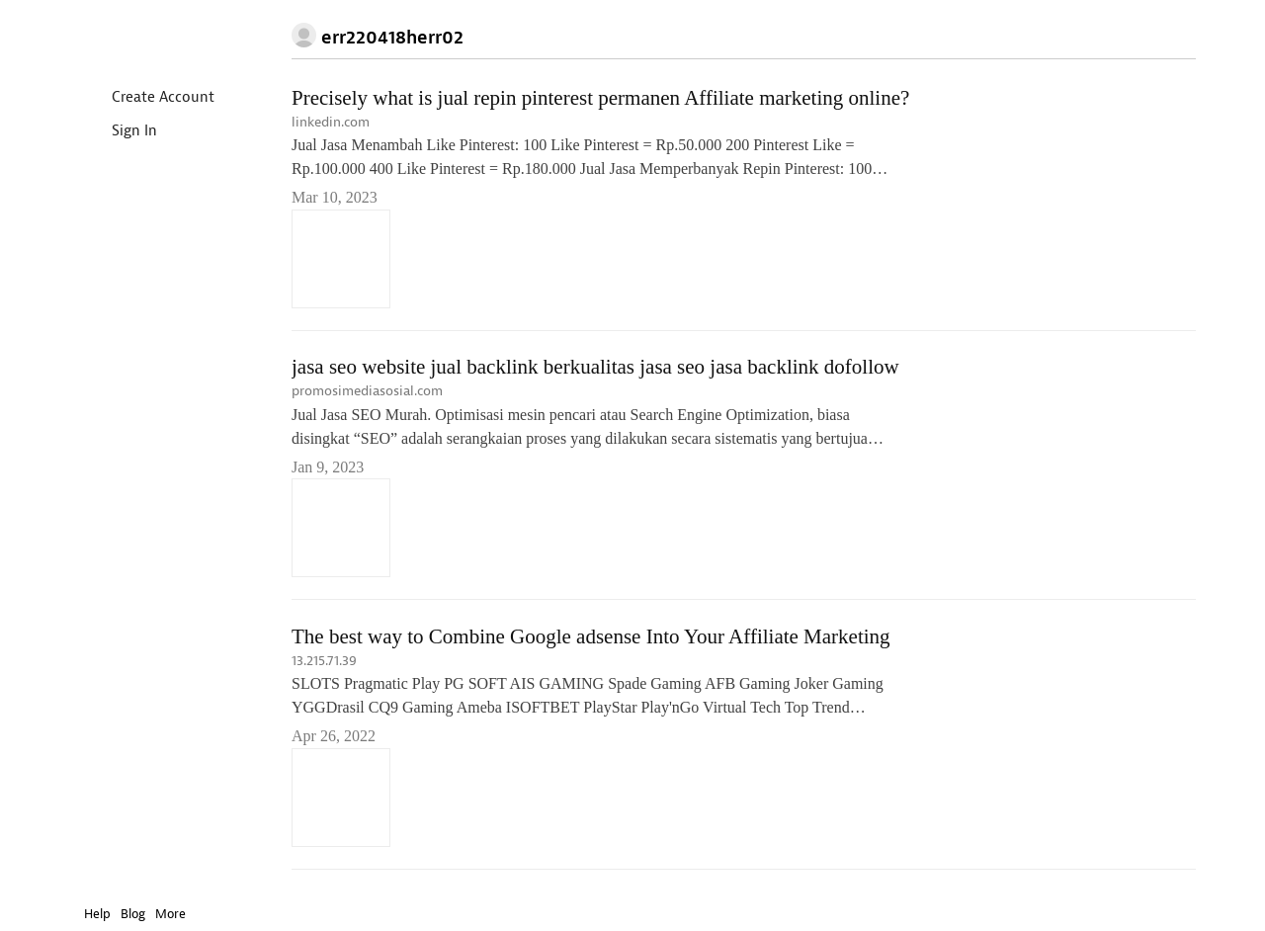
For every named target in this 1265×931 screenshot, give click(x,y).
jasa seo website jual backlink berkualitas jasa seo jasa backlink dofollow (595, 368)
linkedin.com (331, 122)
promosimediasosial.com (367, 391)
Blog (133, 913)
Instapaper (141, 36)
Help (97, 913)
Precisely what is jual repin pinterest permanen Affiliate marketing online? (600, 98)
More (175, 913)
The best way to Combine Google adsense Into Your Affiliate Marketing (591, 637)
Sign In (118, 132)
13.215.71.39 (324, 661)
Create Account (146, 98)
